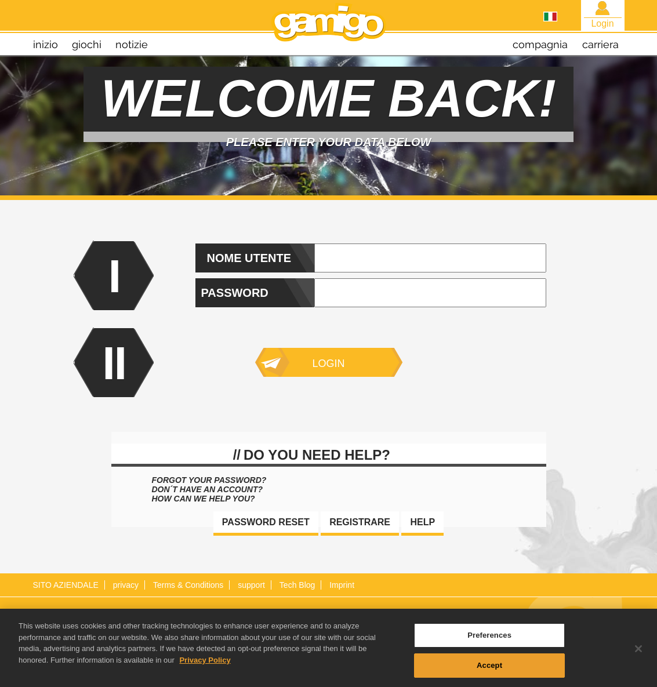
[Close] (638, 651)
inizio (45, 44)
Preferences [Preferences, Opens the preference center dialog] (489, 638)
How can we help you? (203, 498)
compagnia (540, 44)
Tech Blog (297, 585)
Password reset (266, 522)
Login (328, 363)
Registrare (359, 522)
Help (422, 522)
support (251, 585)
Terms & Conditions (188, 585)
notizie (131, 44)
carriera (600, 44)
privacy (126, 585)
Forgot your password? (209, 480)
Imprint (341, 585)
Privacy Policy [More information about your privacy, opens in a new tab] (204, 663)
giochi (86, 44)
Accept (489, 668)
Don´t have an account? (207, 489)
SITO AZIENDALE (66, 585)
